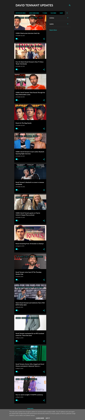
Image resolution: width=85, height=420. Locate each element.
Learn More (40, 418)
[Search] (70, 5)
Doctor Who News (20, 13)
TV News (45, 13)
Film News (53, 13)
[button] (44, 39)
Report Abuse (53, 30)
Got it (48, 418)
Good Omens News (34, 13)
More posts (30, 408)
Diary (61, 13)
